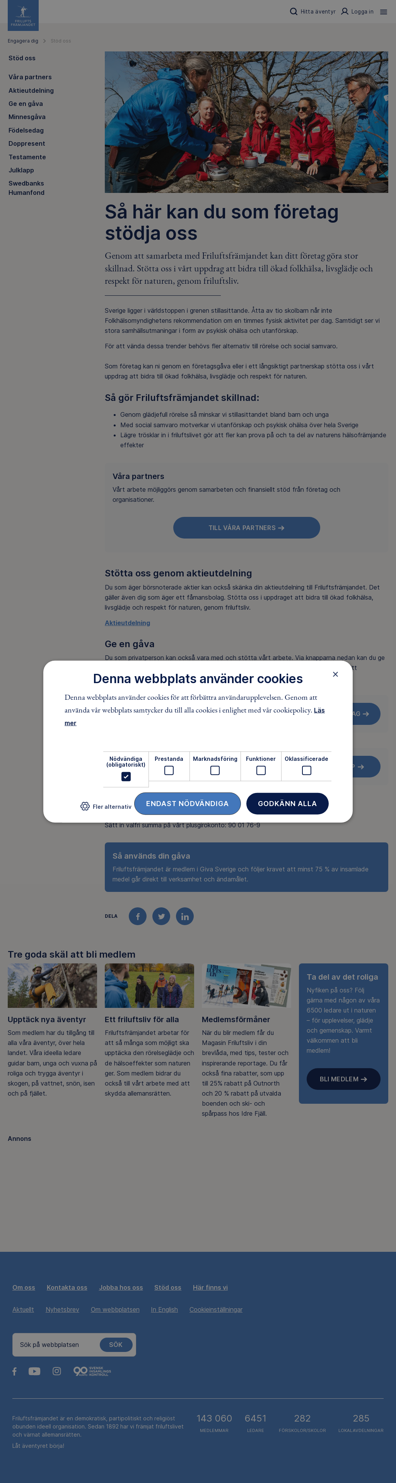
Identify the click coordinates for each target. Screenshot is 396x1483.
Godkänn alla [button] (287, 803)
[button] (106, 809)
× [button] (335, 674)
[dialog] (198, 742)
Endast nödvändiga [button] (187, 803)
